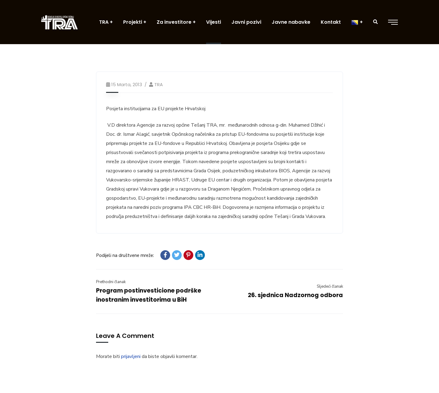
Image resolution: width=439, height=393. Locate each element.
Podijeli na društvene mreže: (125, 255)
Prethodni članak (111, 282)
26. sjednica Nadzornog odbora (295, 295)
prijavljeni (131, 356)
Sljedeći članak (330, 286)
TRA (158, 84)
